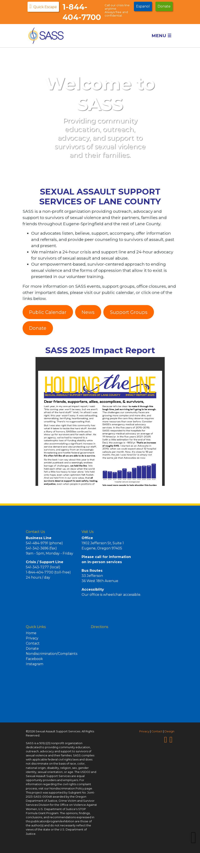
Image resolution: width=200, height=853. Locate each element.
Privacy (32, 638)
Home (31, 633)
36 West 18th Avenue (100, 581)
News (88, 312)
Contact (33, 643)
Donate (164, 6)
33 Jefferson (92, 576)
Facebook (34, 659)
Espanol (143, 6)
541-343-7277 (37, 567)
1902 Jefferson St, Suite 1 (103, 543)
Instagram (34, 664)
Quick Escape (43, 6)
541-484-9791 (37, 543)
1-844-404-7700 (39, 572)
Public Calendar (47, 312)
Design (169, 731)
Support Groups (128, 312)
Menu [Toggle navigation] (163, 35)
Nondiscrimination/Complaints (51, 654)
